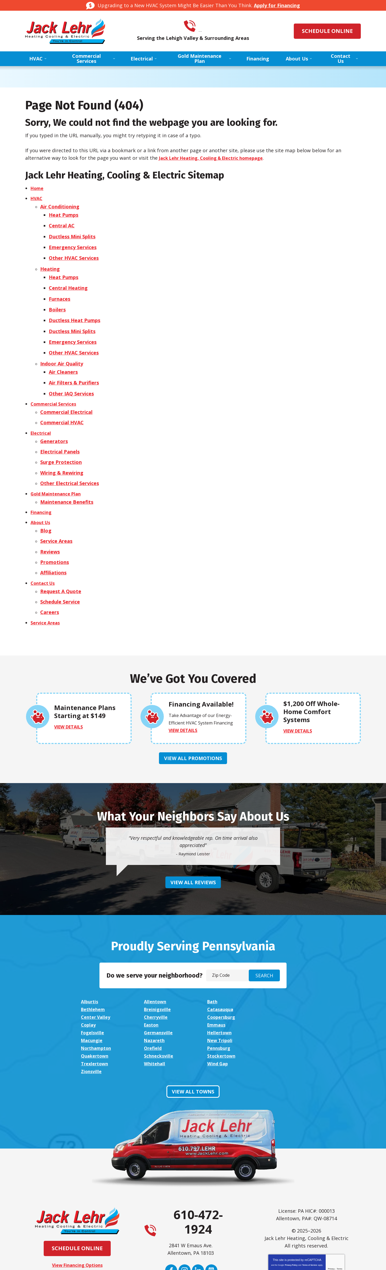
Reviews (50, 524)
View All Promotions (193, 732)
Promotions (54, 534)
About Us (42, 496)
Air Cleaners (64, 356)
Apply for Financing (277, 5)
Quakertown (159, 1013)
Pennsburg (94, 1013)
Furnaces (60, 289)
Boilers (58, 299)
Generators (54, 420)
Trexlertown (96, 1020)
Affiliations (53, 543)
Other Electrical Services (69, 459)
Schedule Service (60, 570)
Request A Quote (60, 561)
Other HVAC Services (75, 252)
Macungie (281, 998)
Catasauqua (158, 983)
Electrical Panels (60, 430)
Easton (215, 990)
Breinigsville (95, 983)
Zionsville (281, 1020)
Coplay (152, 990)
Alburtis (90, 975)
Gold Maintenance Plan (58, 469)
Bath (213, 975)
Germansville (159, 998)
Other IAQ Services (72, 375)
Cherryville (283, 983)
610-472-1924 (200, 26)
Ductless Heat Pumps (75, 309)
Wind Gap (218, 1020)
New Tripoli (158, 1005)
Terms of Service (309, 1214)
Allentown (156, 975)
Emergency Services (74, 242)
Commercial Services (55, 385)
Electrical (42, 412)
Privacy (331, 1217)
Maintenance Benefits (66, 477)
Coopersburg (96, 990)
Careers (49, 580)
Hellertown (220, 998)
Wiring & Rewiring (61, 450)
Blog (45, 504)
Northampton (224, 1005)
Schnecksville (222, 1013)
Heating (50, 262)
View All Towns (193, 1040)
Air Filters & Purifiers (75, 366)
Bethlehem (283, 975)
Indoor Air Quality (61, 348)
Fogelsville (93, 998)
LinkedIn (198, 1219)
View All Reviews (193, 856)
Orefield (279, 1005)
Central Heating (69, 279)
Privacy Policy (291, 1214)
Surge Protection (61, 440)
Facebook (171, 1219)
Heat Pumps (64, 212)
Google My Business (211, 1219)
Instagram (185, 1219)
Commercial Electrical (66, 393)
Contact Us (44, 553)
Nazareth (92, 1005)
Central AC (63, 222)
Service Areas (56, 514)
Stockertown (285, 1013)
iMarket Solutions (164, 1260)
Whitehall (155, 1020)
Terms (339, 1217)
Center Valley (223, 983)
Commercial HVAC (62, 402)
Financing (42, 486)
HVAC (37, 197)
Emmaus (280, 990)
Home (38, 188)
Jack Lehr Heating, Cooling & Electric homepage (217, 158)
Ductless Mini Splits (73, 232)
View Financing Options (77, 1214)
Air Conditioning (59, 205)
